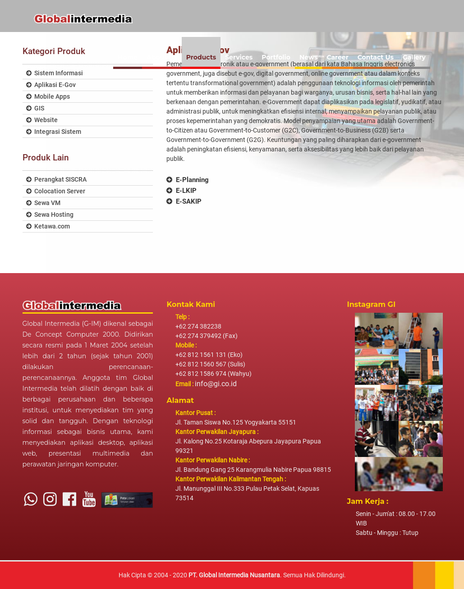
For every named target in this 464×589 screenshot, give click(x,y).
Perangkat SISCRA (56, 179)
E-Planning (187, 180)
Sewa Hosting (50, 215)
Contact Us (376, 57)
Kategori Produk (54, 51)
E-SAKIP (184, 201)
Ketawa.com (48, 226)
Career (337, 57)
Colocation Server (55, 191)
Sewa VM (43, 203)
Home (128, 57)
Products (201, 57)
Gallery (414, 57)
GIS (35, 108)
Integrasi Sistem (53, 132)
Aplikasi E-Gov (51, 85)
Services (239, 57)
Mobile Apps (48, 96)
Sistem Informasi (54, 73)
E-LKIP (181, 191)
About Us (162, 57)
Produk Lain (46, 157)
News (308, 57)
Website (42, 120)
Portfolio (276, 57)
